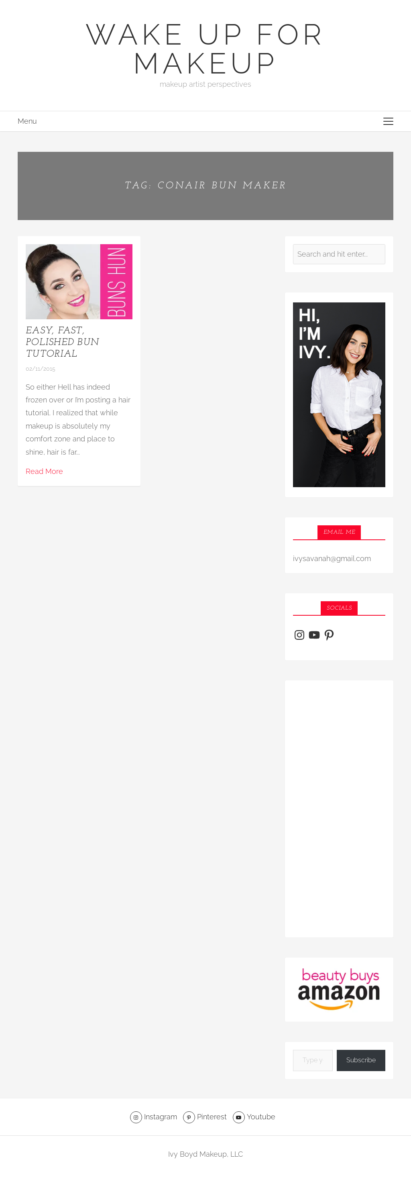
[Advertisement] (339, 808)
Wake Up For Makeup (205, 48)
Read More (44, 471)
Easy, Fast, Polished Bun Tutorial (62, 342)
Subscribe (361, 1060)
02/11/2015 (40, 368)
